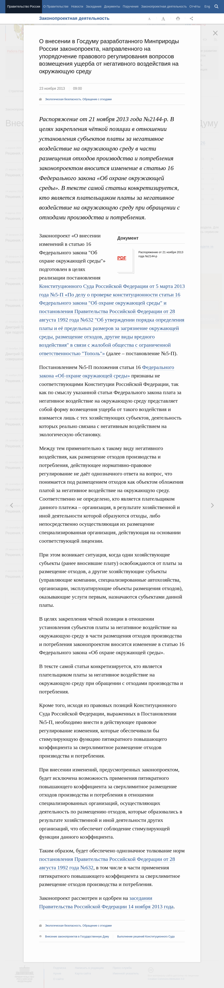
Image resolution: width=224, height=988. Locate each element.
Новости (77, 6)
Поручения (130, 6)
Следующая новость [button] (11, 505)
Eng (207, 6)
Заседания (93, 6)
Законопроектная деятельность (164, 6)
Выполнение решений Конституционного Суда (146, 936)
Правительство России (23, 6)
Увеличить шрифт (163, 18)
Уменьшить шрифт (149, 18)
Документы (112, 6)
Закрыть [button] (218, 36)
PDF (121, 257)
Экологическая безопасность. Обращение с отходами (78, 99)
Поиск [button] (216, 6)
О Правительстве (55, 6)
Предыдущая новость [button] (212, 505)
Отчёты (194, 6)
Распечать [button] (178, 18)
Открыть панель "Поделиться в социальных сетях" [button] (192, 18)
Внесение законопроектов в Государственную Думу (77, 936)
